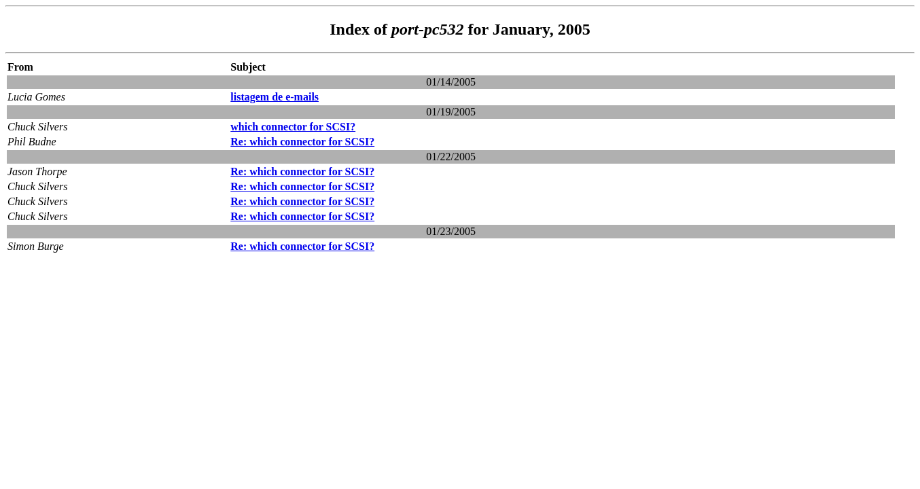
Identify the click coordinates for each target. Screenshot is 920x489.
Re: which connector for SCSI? (302, 141)
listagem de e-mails (274, 97)
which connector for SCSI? (292, 126)
